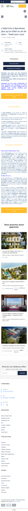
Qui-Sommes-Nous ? (6, 476)
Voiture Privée (4, 465)
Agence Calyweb (16, 501)
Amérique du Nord (5, 418)
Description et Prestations (14, 68)
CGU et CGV (4, 485)
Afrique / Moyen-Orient (6, 415)
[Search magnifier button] (24, 2)
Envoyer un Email (9, 398)
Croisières (3, 447)
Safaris (2, 456)
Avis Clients (4, 478)
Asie (2, 422)
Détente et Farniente (6, 451)
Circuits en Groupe (5, 444)
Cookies (3, 490)
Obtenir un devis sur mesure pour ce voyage (14, 95)
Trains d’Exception (5, 463)
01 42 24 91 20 (8, 391)
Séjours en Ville (4, 458)
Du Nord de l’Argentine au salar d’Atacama (13, 345)
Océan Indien (4, 432)
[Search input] (17, 2)
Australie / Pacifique (5, 425)
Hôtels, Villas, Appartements (7, 454)
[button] (2, 17)
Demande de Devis (5, 480)
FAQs (2, 483)
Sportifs (3, 461)
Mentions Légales (5, 487)
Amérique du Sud (5, 420)
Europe (2, 429)
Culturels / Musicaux (6, 449)
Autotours (3, 442)
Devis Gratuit (22, 6)
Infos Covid (3, 492)
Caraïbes (3, 427)
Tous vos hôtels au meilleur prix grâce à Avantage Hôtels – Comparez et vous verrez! (12, 315)
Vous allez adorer (14, 63)
